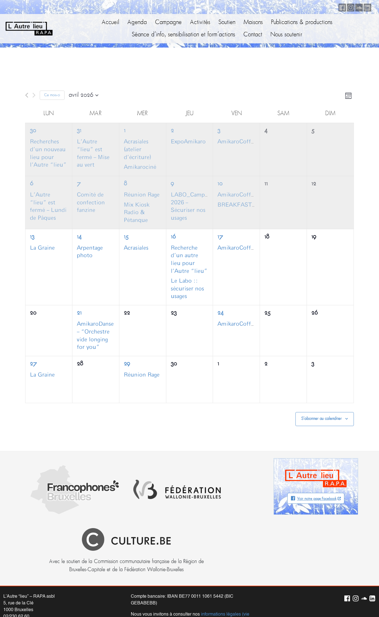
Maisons (253, 22)
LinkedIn (366, 7)
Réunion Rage (142, 195)
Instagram (349, 7)
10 (219, 184)
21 (79, 313)
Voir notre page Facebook (317, 499)
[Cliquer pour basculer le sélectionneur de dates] (83, 95)
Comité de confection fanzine (91, 202)
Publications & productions (301, 22)
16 (173, 237)
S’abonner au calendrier (321, 419)
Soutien (227, 22)
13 (32, 237)
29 (127, 364)
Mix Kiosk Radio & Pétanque (137, 212)
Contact (252, 35)
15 (126, 237)
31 (79, 130)
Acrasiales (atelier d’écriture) (137, 149)
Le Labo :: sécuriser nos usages (187, 288)
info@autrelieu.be (21, 564)
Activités (200, 22)
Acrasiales (136, 248)
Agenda (137, 22)
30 (33, 130)
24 (220, 313)
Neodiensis (359, 601)
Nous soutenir (286, 35)
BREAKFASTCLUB (242, 205)
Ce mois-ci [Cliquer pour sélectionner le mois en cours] (52, 95)
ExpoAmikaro (188, 142)
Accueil (110, 22)
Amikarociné (140, 167)
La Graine (42, 248)
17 (220, 237)
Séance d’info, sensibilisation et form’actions (183, 35)
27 (33, 364)
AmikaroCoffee (237, 142)
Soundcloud (358, 7)
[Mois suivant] (33, 95)
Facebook (341, 7)
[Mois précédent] (26, 95)
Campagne (168, 22)
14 (79, 237)
